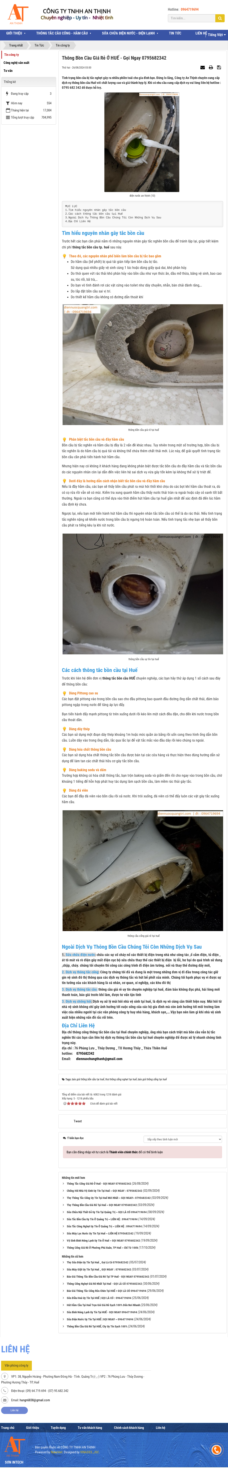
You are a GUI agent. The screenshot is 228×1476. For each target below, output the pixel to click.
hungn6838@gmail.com (35, 1400)
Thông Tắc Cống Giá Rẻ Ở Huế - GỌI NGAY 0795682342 (99, 1183)
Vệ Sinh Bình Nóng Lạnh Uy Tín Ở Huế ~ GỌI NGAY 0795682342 (103, 1240)
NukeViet (56, 1452)
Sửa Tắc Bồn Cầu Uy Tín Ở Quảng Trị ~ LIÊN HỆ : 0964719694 (102, 1219)
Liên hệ (14, 1410)
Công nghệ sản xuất (16, 63)
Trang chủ (7, 1428)
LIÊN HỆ (201, 33)
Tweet (78, 1121)
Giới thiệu (32, 1428)
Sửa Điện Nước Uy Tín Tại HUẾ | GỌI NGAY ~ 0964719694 (100, 1319)
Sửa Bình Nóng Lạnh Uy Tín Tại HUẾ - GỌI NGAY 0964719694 (102, 1312)
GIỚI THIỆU (14, 33)
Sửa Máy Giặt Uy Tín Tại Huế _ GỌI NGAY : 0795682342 (99, 1269)
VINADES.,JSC (89, 1452)
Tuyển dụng (58, 1428)
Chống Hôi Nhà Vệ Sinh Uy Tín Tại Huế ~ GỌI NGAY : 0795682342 (104, 1190)
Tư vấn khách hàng (90, 1428)
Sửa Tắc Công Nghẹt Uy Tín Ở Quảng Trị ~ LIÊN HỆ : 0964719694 (104, 1226)
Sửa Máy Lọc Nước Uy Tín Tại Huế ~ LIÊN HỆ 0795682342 (100, 1233)
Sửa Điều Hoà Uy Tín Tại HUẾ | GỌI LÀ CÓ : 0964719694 (99, 1298)
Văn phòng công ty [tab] (16, 1365)
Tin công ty (11, 55)
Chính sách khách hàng (129, 1428)
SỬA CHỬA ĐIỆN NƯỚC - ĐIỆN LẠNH (128, 33)
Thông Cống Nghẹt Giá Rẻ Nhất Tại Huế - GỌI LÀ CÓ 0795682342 (104, 1283)
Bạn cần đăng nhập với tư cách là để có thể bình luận (115, 1152)
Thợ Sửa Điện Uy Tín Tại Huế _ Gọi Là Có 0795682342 (97, 1262)
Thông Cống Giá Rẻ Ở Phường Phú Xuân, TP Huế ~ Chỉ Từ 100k (102, 1247)
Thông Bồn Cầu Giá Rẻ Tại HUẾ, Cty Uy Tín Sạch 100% (97, 1326)
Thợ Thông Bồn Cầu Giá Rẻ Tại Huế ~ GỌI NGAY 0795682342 (102, 1205)
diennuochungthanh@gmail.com (99, 1059)
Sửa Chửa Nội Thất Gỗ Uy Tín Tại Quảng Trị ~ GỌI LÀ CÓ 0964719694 (107, 1212)
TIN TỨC (175, 33)
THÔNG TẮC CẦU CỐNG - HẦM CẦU (62, 33)
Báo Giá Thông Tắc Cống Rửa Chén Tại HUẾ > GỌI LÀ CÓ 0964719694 (106, 1291)
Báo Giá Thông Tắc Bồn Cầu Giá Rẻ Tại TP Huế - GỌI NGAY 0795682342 (108, 1276)
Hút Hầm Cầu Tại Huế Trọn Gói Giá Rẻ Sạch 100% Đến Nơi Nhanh (103, 1305)
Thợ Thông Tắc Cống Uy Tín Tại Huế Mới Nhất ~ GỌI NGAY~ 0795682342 (109, 1198)
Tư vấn (8, 71)
